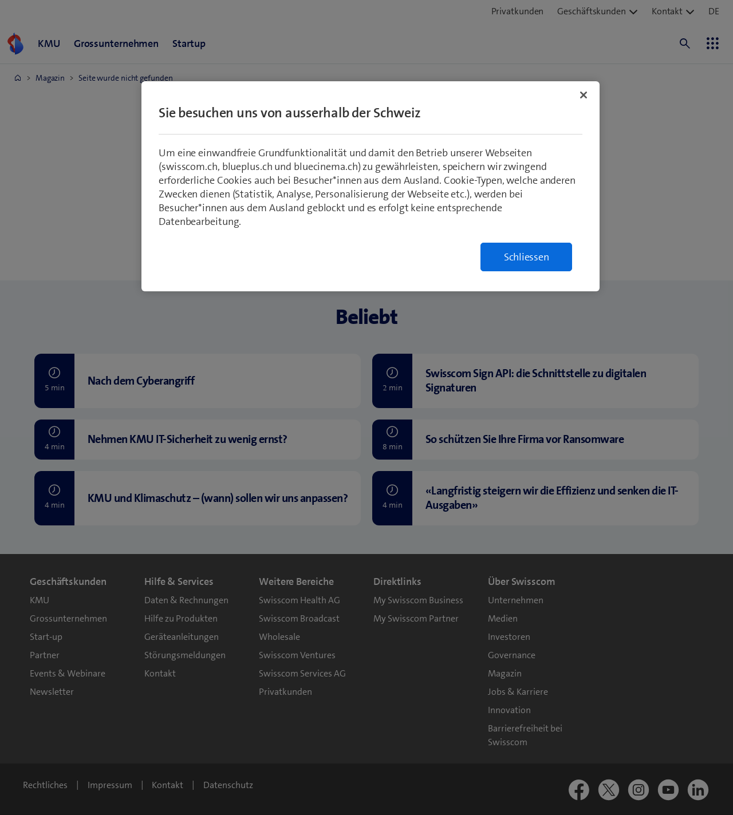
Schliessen (526, 257)
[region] (370, 186)
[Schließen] (583, 95)
